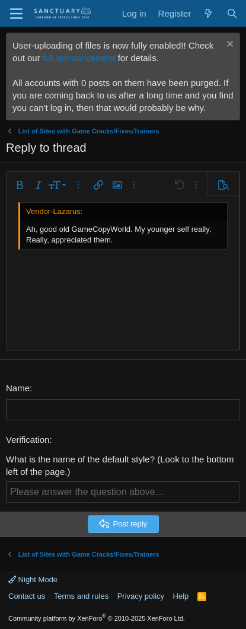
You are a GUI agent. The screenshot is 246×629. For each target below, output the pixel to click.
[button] (19, 184)
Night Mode (32, 579)
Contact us (26, 596)
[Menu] (16, 13)
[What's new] (208, 13)
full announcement (79, 58)
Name (18, 388)
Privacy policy (140, 596)
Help (181, 596)
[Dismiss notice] (228, 45)
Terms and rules (81, 596)
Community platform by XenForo (96, 618)
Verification (27, 440)
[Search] (232, 13)
